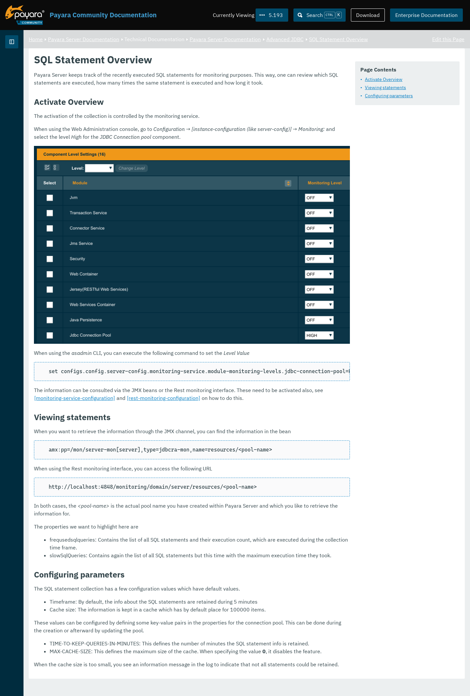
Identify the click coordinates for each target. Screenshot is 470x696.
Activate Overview (383, 80)
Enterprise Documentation (426, 15)
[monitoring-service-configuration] (215, 363)
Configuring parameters (389, 96)
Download (368, 15)
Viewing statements (385, 88)
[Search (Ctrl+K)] (319, 15)
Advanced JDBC (366, 39)
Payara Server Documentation (42, 65)
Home (117, 39)
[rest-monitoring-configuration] (303, 363)
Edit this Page (448, 39)
